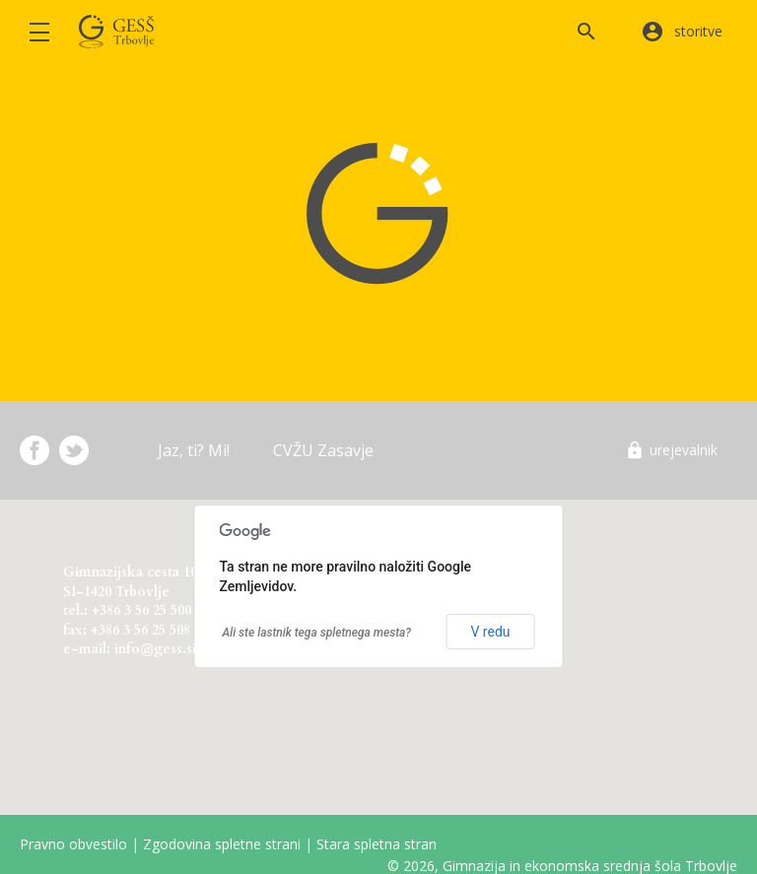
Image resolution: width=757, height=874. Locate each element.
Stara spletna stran (376, 844)
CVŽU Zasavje (323, 450)
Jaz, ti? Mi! (194, 450)
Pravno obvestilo (73, 844)
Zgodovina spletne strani (222, 844)
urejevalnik (684, 449)
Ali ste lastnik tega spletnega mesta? (317, 632)
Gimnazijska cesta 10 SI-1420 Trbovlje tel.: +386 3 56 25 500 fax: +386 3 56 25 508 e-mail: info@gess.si (130, 607)
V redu (490, 631)
